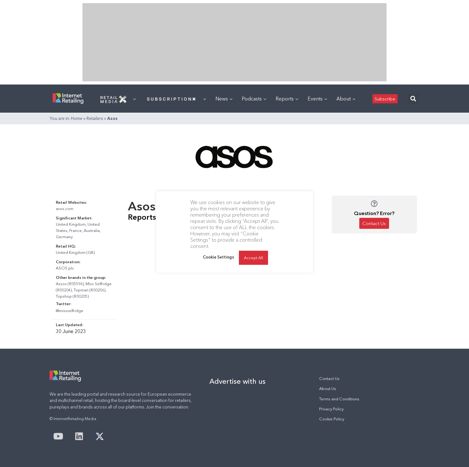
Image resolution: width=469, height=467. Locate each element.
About (345, 98)
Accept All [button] (253, 257)
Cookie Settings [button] (218, 256)
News (223, 98)
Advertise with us (237, 381)
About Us (327, 388)
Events (317, 98)
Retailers (95, 118)
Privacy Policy (331, 409)
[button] (413, 99)
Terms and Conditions (339, 399)
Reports (287, 98)
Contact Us (329, 378)
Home (76, 118)
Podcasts (254, 98)
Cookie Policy (331, 419)
